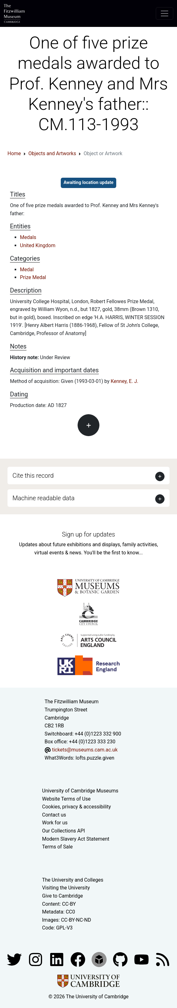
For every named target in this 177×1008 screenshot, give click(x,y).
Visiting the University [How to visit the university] (66, 888)
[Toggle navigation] (164, 13)
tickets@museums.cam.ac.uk (84, 750)
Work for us (55, 823)
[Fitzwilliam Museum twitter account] (15, 959)
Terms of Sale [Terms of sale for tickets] (57, 847)
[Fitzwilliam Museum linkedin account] (78, 959)
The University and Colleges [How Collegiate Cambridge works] (72, 880)
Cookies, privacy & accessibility (76, 807)
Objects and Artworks (52, 153)
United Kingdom (37, 245)
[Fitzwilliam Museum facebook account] (57, 959)
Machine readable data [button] (43, 498)
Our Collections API (63, 831)
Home (14, 153)
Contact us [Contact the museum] (54, 815)
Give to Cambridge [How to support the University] (62, 896)
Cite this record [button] (33, 475)
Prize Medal (33, 277)
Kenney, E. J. (124, 381)
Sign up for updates (88, 534)
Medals (28, 237)
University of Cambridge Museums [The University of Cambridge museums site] (80, 791)
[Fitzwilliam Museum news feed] (163, 959)
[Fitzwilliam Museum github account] (121, 959)
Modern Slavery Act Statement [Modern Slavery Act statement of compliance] (75, 839)
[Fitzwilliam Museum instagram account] (36, 959)
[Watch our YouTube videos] (142, 959)
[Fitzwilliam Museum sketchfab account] (99, 959)
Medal (27, 269)
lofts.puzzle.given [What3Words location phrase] (94, 758)
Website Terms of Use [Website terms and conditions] (66, 799)
